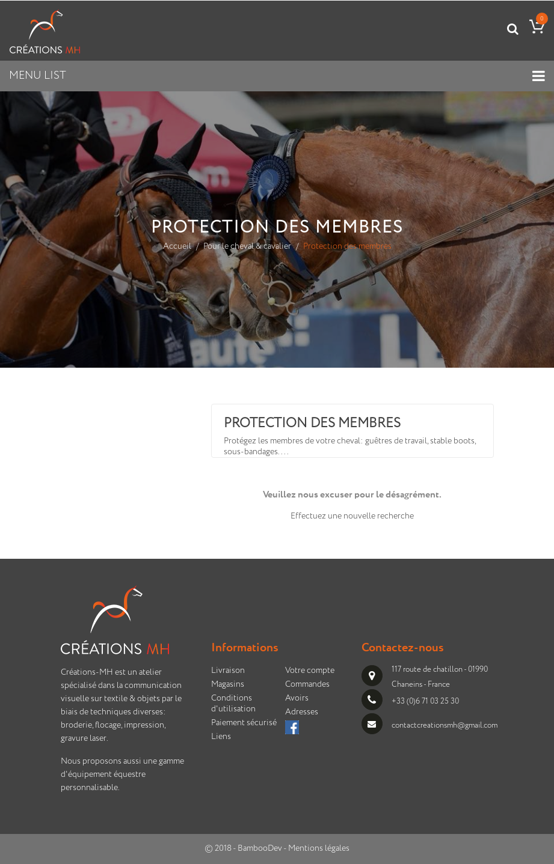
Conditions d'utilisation (233, 703)
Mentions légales (318, 848)
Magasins (227, 684)
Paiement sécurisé (244, 722)
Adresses (301, 712)
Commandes (307, 684)
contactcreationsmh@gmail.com (444, 725)
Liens (221, 736)
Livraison (228, 670)
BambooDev (260, 848)
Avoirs (297, 698)
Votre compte (309, 670)
